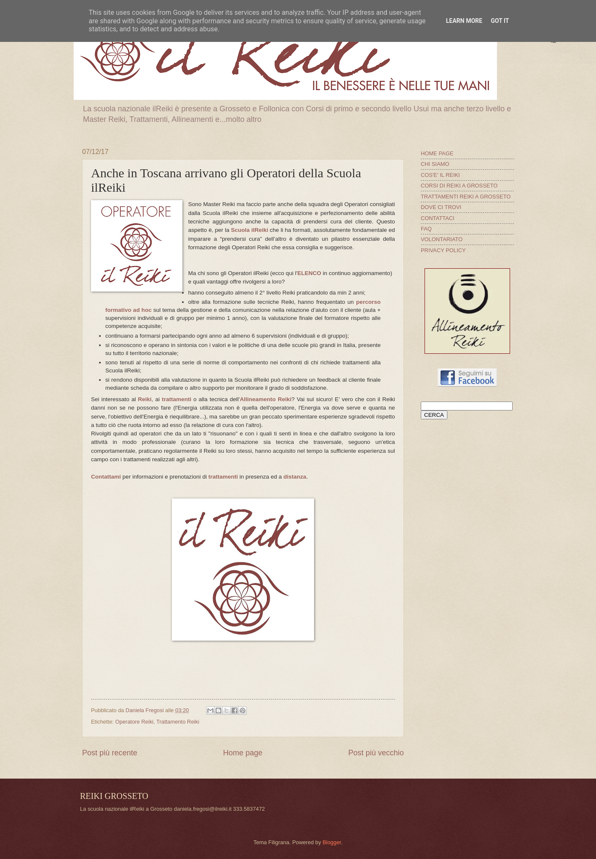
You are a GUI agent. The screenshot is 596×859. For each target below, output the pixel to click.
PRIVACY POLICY (443, 250)
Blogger (332, 842)
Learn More (464, 20)
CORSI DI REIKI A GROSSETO (459, 185)
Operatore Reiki (134, 722)
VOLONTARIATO (442, 239)
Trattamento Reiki (177, 722)
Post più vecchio (376, 753)
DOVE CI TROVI (441, 207)
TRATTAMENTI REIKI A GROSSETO (465, 196)
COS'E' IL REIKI (440, 175)
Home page (242, 753)
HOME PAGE (437, 153)
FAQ (426, 229)
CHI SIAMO (435, 164)
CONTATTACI (437, 218)
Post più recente (109, 753)
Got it (500, 20)
